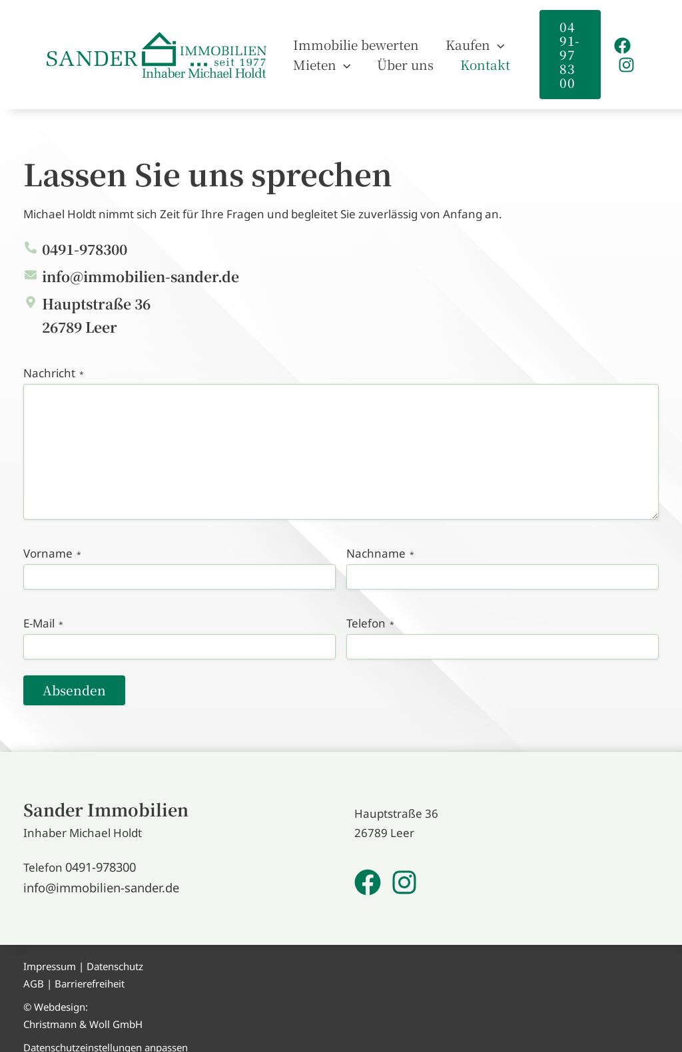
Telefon (370, 609)
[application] (477, 38)
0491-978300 (100, 858)
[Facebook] (620, 39)
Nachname (380, 539)
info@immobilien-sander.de (96, 877)
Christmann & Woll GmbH (83, 1012)
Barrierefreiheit (90, 972)
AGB (33, 972)
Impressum (49, 955)
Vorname (52, 539)
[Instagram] (624, 58)
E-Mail (43, 609)
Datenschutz (115, 955)
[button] (564, 48)
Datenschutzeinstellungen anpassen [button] (105, 1036)
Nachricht (53, 359)
